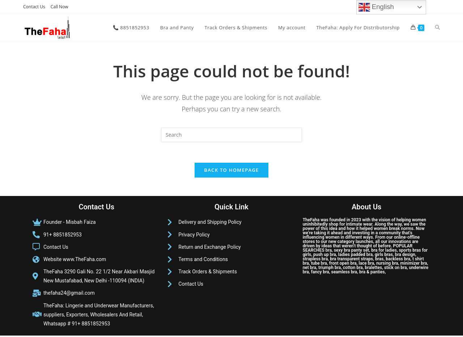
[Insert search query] (231, 135)
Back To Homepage (231, 171)
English (376, 7)
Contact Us (34, 7)
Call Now (59, 7)
